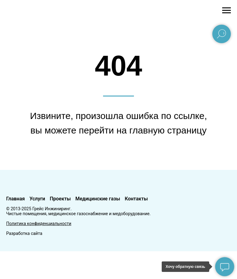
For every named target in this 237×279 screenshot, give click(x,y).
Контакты (136, 199)
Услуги (37, 199)
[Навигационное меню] (226, 10)
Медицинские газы (97, 199)
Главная (15, 199)
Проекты (60, 199)
